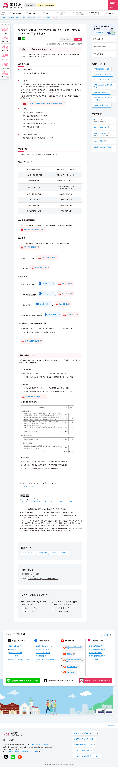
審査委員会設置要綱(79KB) (33, 229)
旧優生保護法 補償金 (102, 105)
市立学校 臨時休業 (101, 92)
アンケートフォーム (29, 487)
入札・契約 (46, 17)
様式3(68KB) (63, 304)
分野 (29, 17)
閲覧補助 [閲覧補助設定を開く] (30, 5)
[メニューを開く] (113, 5)
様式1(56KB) (66, 283)
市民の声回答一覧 (99, 46)
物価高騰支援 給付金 (102, 69)
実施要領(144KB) (30, 247)
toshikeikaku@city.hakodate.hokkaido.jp (43, 579)
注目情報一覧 (98, 39)
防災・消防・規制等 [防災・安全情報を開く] (46, 5)
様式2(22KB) (47, 294)
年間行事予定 (98, 54)
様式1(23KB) (47, 283)
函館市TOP (5, 17)
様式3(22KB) (44, 304)
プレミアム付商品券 (102, 79)
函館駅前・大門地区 (60, 553)
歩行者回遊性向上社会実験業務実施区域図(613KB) (44, 103)
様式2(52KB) (66, 294)
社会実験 (43, 553)
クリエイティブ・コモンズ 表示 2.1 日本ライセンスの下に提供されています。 (47, 501)
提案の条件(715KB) (49, 257)
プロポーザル (29, 553)
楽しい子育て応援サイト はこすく (103, 99)
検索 (79, 39)
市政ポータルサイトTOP (18, 17)
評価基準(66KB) (40, 268)
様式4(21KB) (53, 314)
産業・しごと (36, 17)
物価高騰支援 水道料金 (103, 74)
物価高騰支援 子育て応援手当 (103, 86)
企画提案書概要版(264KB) (35, 397)
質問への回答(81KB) (32, 341)
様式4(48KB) (71, 314)
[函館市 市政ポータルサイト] (12, 5)
